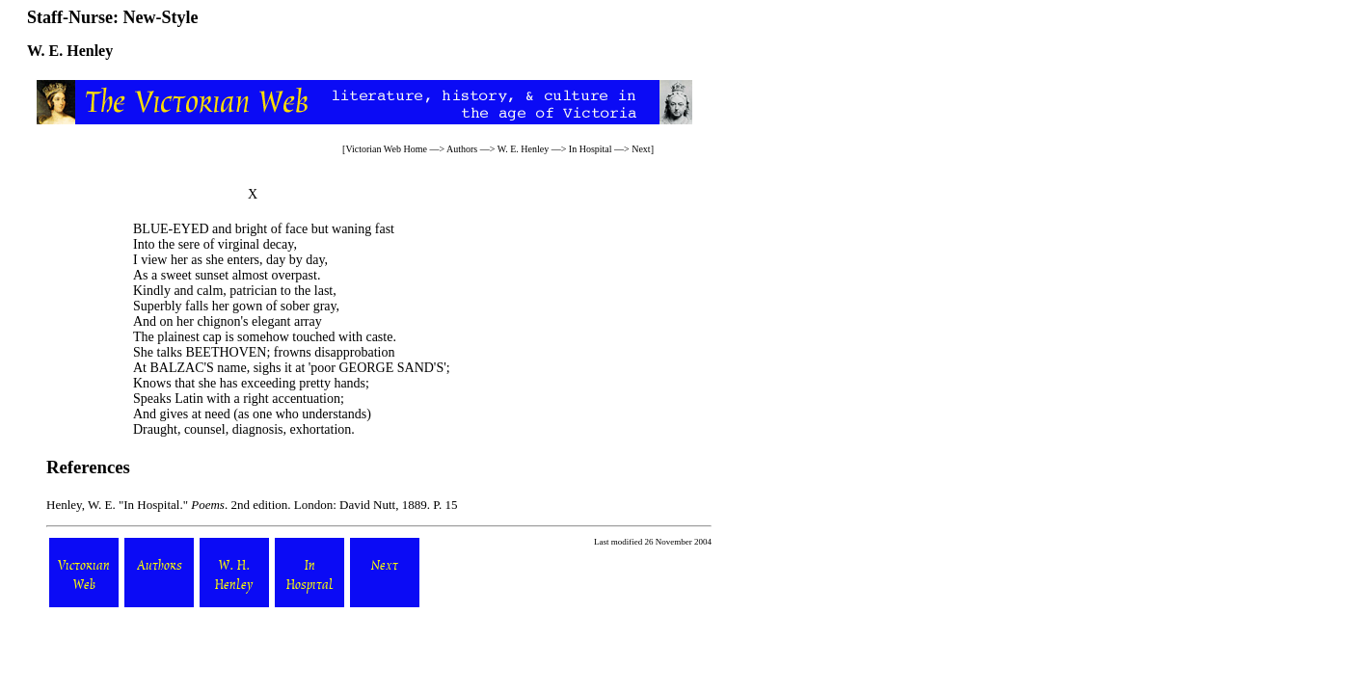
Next (641, 149)
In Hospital (590, 149)
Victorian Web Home (386, 149)
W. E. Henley (524, 149)
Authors (461, 149)
